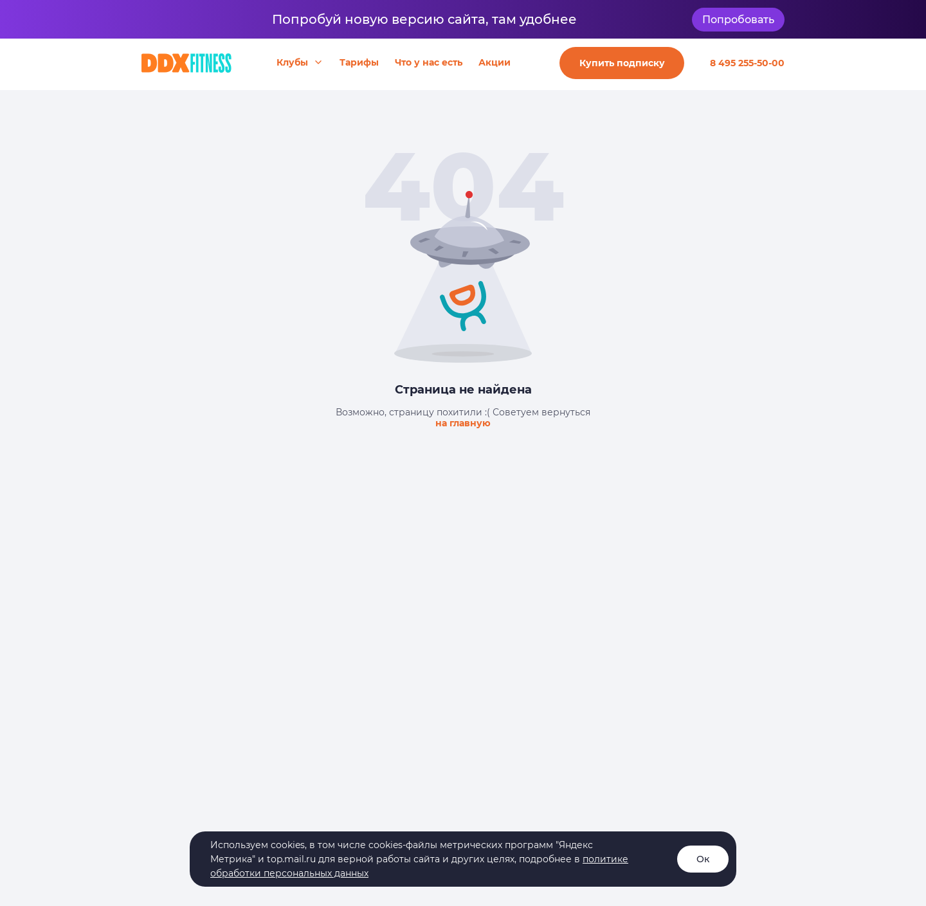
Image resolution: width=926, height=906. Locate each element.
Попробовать (738, 20)
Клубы (292, 62)
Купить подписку (622, 63)
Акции (494, 62)
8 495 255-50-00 (747, 63)
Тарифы (359, 62)
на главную (463, 423)
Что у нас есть (428, 62)
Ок (702, 859)
